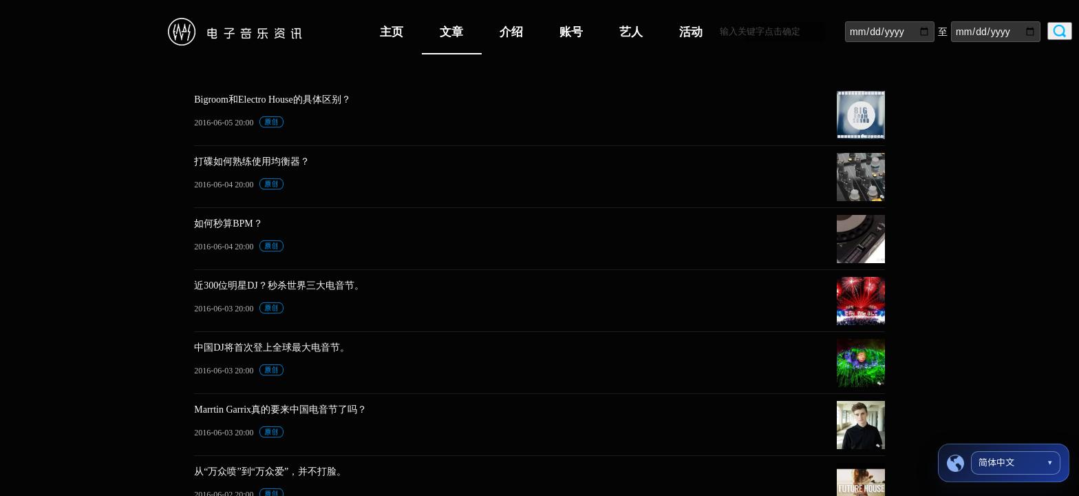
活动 (691, 32)
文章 (451, 32)
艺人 (631, 32)
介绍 (511, 32)
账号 (571, 32)
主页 (391, 32)
